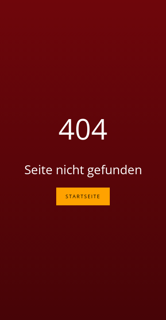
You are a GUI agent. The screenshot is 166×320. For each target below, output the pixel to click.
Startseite (83, 196)
